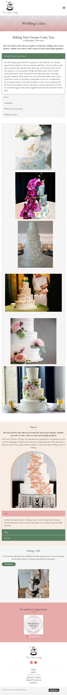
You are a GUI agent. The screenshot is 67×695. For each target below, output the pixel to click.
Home (33, 669)
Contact (33, 683)
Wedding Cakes (33, 675)
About (33, 672)
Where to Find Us (33, 680)
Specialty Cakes (33, 677)
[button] (64, 8)
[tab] (33, 56)
